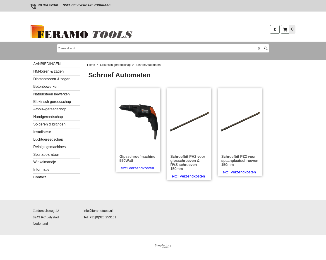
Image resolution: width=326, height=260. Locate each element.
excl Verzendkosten (137, 168)
